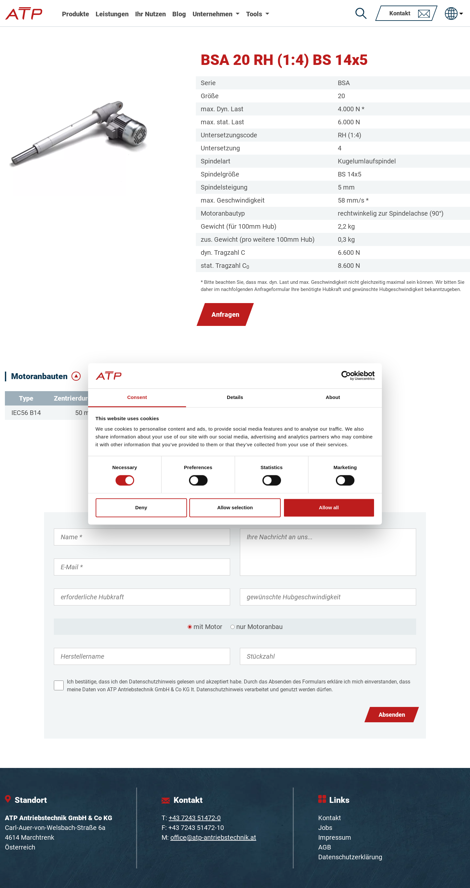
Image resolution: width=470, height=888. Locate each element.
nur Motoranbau (259, 627)
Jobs (325, 828)
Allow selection (235, 507)
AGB (324, 847)
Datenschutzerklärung (350, 857)
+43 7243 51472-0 (195, 818)
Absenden (392, 714)
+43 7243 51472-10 (196, 828)
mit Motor (208, 627)
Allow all (329, 507)
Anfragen (225, 314)
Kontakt (329, 818)
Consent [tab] (137, 397)
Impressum (334, 837)
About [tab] (333, 397)
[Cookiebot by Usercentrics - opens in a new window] (346, 376)
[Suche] (361, 13)
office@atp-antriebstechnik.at (213, 837)
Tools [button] (255, 14)
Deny (141, 507)
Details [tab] (235, 397)
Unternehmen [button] (213, 14)
